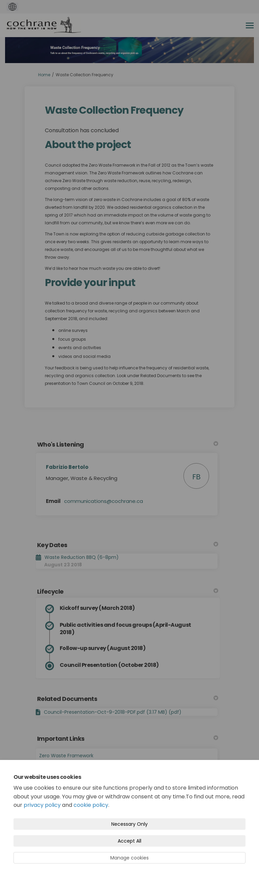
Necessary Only (129, 824)
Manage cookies (129, 857)
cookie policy (91, 805)
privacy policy (42, 805)
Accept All (129, 841)
